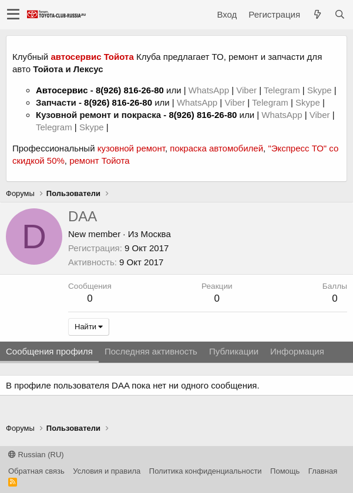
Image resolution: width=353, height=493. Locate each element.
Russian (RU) (36, 454)
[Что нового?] (317, 14)
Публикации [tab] (233, 351)
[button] (13, 14)
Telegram (283, 90)
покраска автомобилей (216, 148)
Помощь (285, 471)
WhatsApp (210, 90)
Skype (320, 90)
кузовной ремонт (131, 148)
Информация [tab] (297, 351)
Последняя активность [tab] (151, 351)
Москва (156, 234)
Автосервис (62, 90)
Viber (246, 90)
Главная (322, 471)
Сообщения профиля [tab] (49, 351)
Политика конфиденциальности (205, 471)
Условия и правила (106, 471)
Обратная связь (36, 471)
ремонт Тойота (99, 161)
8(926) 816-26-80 (130, 90)
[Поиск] (339, 14)
